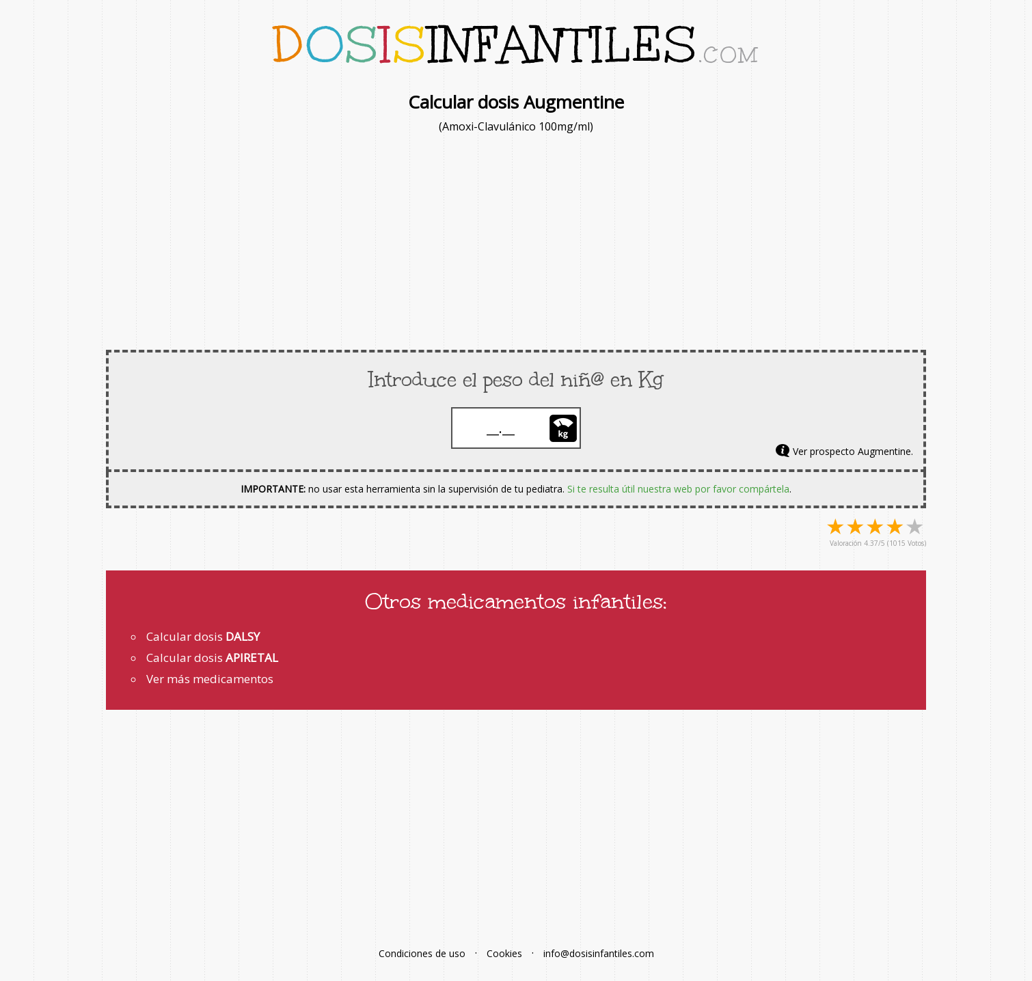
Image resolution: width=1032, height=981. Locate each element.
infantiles (516, 44)
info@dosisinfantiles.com (598, 953)
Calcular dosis (203, 636)
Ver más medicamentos (209, 679)
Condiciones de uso (422, 953)
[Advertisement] (516, 240)
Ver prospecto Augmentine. (853, 451)
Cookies (504, 953)
